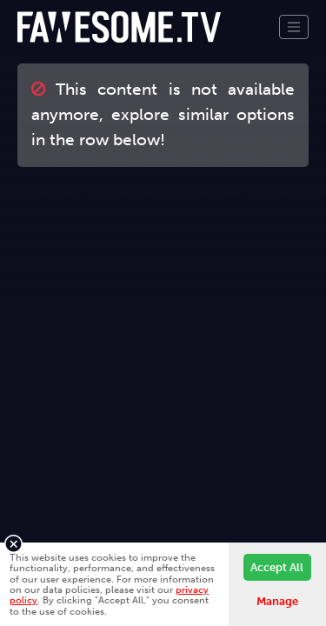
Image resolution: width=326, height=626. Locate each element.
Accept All (276, 567)
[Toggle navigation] (294, 27)
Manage (277, 601)
